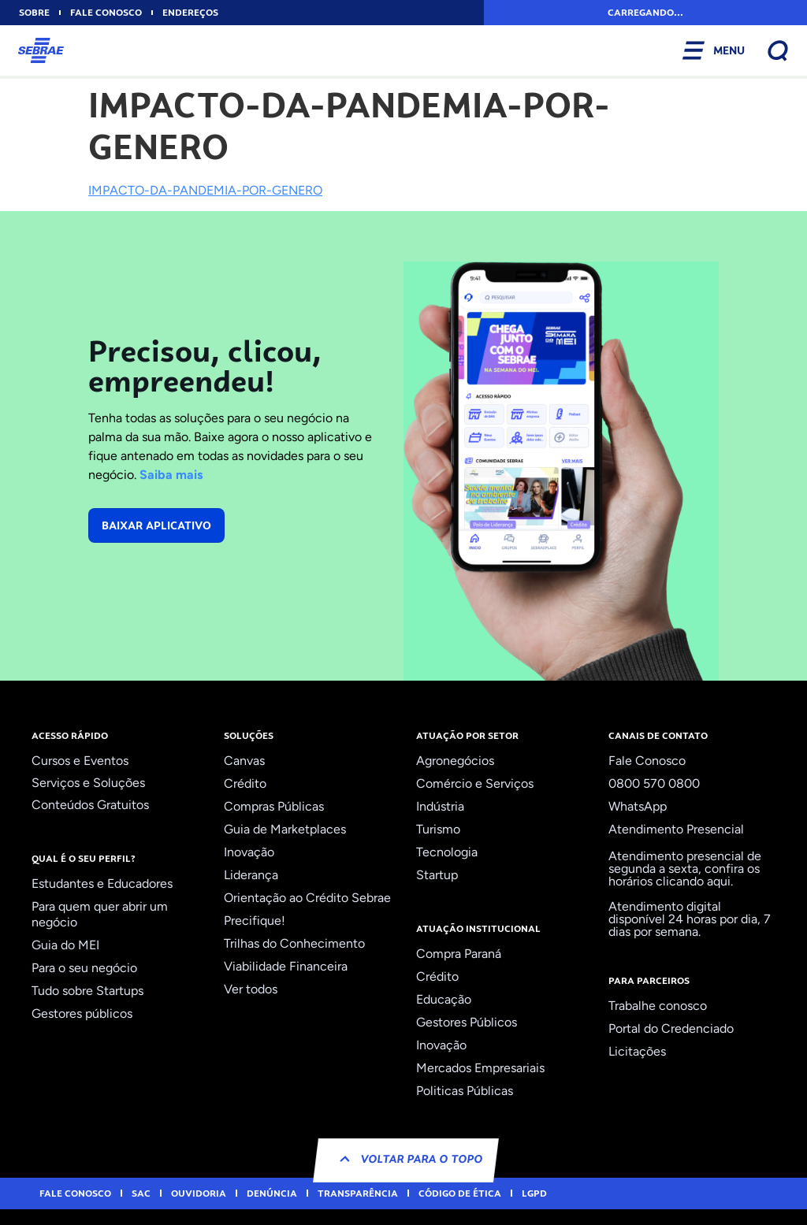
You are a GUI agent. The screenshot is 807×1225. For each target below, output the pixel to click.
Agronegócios (455, 760)
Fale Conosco (647, 760)
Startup (437, 874)
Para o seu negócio (84, 967)
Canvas (244, 760)
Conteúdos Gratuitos (90, 804)
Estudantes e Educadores (102, 883)
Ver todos (250, 989)
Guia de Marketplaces (285, 829)
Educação (443, 999)
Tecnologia (447, 852)
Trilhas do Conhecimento (294, 943)
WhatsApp (637, 806)
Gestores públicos (82, 1013)
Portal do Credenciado (671, 1028)
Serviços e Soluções (88, 782)
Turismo (438, 829)
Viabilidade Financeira (286, 966)
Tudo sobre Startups (87, 990)
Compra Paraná (458, 953)
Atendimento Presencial (676, 829)
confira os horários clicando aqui (684, 875)
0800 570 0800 (654, 783)
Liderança (251, 874)
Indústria (440, 806)
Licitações (637, 1051)
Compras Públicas (274, 806)
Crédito (245, 783)
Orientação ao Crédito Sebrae (307, 897)
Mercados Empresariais (480, 1067)
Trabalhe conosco (657, 1005)
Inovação (249, 852)
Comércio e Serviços (475, 783)
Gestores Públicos (466, 1022)
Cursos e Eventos (80, 760)
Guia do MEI (65, 944)
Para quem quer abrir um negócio (100, 914)
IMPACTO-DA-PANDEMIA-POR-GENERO (205, 190)
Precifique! (254, 920)
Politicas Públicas (464, 1090)
